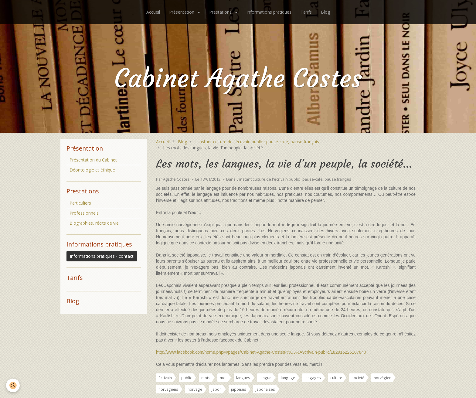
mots (205, 377)
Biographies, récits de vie (94, 223)
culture (336, 377)
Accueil (153, 12)
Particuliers (80, 203)
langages (312, 377)
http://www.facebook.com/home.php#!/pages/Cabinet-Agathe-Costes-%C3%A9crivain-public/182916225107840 (261, 352)
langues (243, 377)
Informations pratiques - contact (102, 256)
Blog (325, 12)
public (186, 377)
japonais (238, 389)
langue (265, 377)
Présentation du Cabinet (93, 160)
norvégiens (168, 389)
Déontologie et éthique (92, 170)
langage (288, 377)
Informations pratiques (268, 12)
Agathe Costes (176, 179)
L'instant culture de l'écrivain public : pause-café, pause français (257, 142)
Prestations (221, 12)
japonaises (265, 389)
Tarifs (306, 12)
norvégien (382, 377)
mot (223, 377)
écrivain (165, 377)
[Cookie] (13, 385)
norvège (195, 389)
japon (217, 389)
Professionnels (84, 213)
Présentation (182, 12)
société (358, 377)
